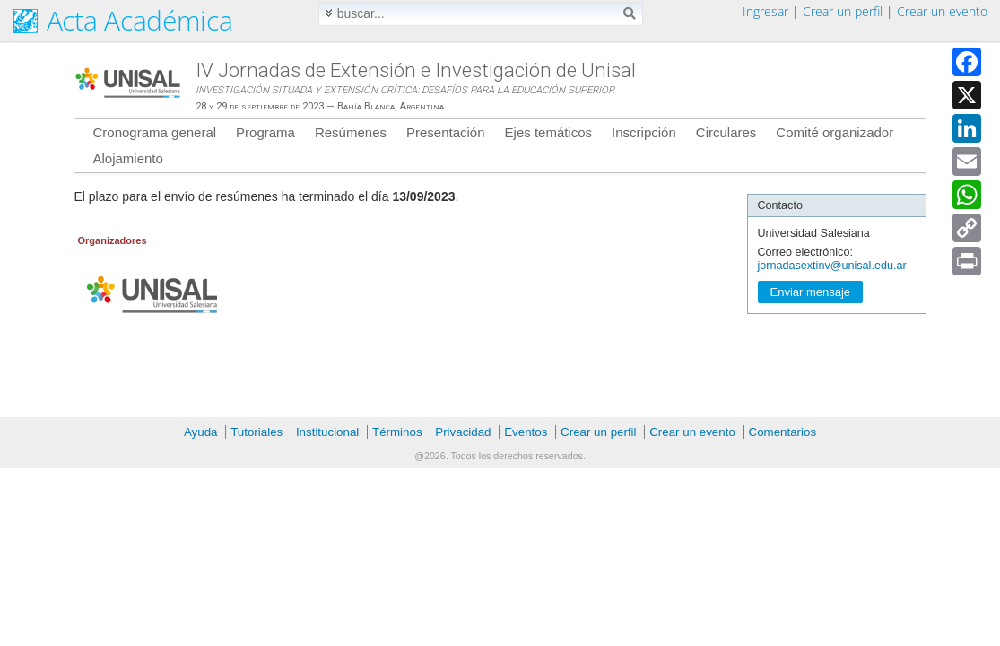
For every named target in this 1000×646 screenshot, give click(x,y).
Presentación (445, 132)
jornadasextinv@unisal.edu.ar (832, 265)
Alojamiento (128, 158)
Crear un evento (942, 11)
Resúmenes (351, 132)
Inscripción (644, 132)
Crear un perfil (843, 11)
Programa (265, 132)
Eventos (525, 432)
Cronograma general (155, 132)
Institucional (327, 432)
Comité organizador (834, 132)
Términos (397, 432)
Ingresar (765, 11)
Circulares (726, 132)
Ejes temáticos (549, 132)
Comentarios (783, 432)
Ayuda (201, 432)
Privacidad (463, 432)
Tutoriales (256, 432)
